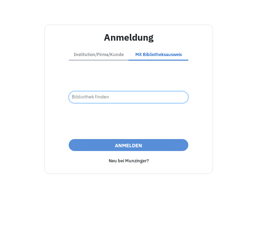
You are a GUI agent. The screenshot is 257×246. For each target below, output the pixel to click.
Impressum (61, 233)
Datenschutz (136, 233)
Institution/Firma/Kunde (99, 54)
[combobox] (128, 97)
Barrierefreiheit (97, 233)
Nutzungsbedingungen (183, 233)
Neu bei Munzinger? (129, 161)
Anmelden (128, 145)
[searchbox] (128, 97)
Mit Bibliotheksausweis (158, 54)
